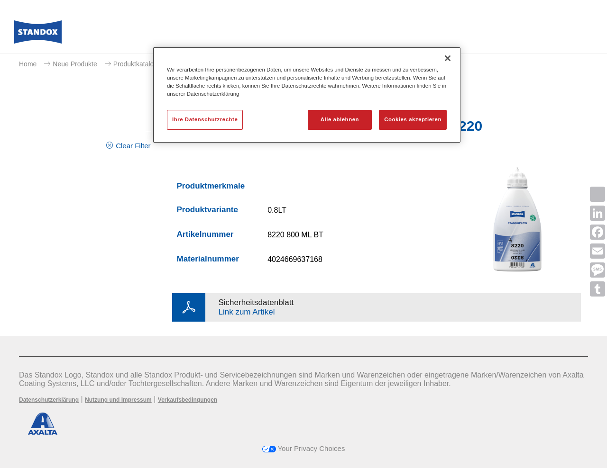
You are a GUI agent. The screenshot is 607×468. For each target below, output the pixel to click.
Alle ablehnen (340, 119)
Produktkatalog (135, 64)
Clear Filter (133, 146)
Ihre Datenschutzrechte (205, 119)
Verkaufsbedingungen (187, 399)
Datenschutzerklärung (49, 399)
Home (28, 64)
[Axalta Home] (38, 35)
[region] (307, 95)
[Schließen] (447, 58)
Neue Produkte (75, 64)
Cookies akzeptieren (412, 119)
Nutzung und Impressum (118, 399)
